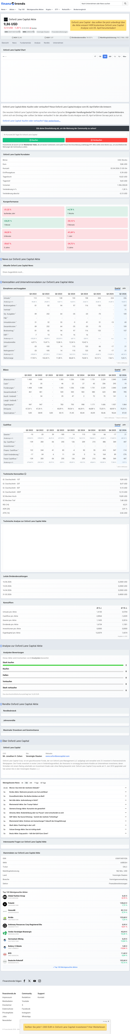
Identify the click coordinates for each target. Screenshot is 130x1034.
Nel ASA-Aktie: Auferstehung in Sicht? (23, 800)
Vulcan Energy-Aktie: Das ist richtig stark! (25, 829)
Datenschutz (7, 1008)
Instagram (26, 1012)
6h (22, 783)
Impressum (7, 997)
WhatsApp (26, 1016)
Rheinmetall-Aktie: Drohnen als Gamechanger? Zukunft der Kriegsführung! (37, 821)
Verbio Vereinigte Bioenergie (19, 932)
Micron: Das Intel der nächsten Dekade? (24, 788)
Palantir (11, 903)
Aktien (11, 9)
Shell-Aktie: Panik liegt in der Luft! (22, 825)
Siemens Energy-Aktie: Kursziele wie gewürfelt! (27, 808)
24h (31, 783)
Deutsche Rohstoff (15, 960)
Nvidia (10, 917)
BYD (9, 953)
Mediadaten (7, 1001)
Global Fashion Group (16, 896)
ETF (56, 9)
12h (26, 783)
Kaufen (35, 140)
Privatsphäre (7, 1012)
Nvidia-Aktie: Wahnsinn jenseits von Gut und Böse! (28, 792)
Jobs (4, 1016)
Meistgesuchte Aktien (35, 9)
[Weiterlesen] (126, 788)
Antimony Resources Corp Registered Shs (25, 925)
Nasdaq (34, 28)
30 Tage (43, 783)
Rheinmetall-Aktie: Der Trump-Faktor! (23, 804)
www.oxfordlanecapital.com (57, 756)
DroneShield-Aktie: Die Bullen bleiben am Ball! (26, 796)
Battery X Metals (15, 946)
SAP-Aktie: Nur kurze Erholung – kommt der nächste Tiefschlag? (33, 817)
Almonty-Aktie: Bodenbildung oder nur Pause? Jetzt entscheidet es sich (36, 813)
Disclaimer (6, 1005)
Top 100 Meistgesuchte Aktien (65, 967)
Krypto (48, 9)
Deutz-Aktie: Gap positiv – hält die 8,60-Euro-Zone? (28, 833)
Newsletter (7, 1020)
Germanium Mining (15, 939)
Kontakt (41, 997)
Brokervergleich (80, 9)
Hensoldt (11, 910)
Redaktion (26, 997)
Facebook (26, 1008)
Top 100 (21, 9)
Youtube (25, 1001)
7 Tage (36, 783)
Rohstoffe (66, 9)
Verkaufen (97, 140)
